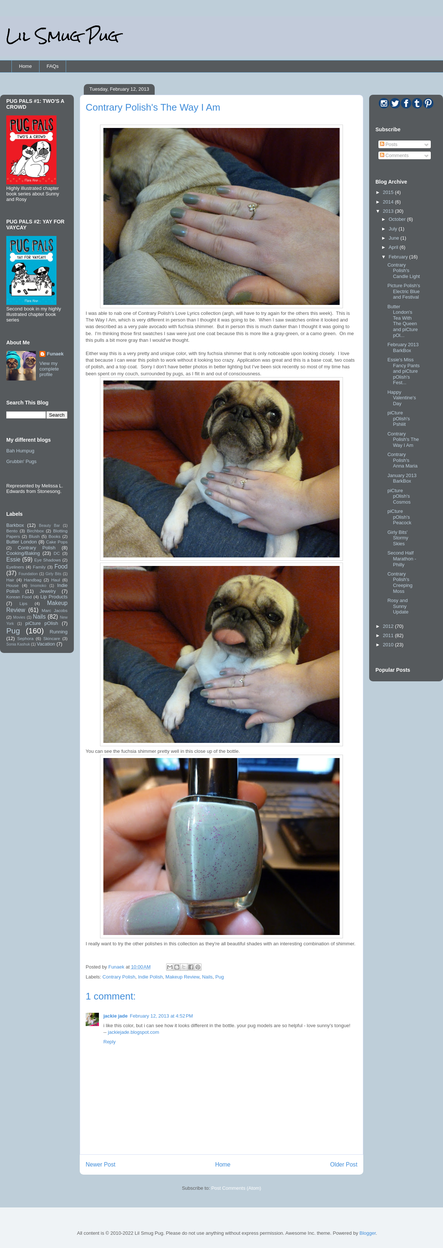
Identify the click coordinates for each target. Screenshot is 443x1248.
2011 (389, 635)
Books (54, 536)
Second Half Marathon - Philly (401, 558)
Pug (219, 977)
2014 (389, 202)
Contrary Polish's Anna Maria (402, 460)
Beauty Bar (49, 526)
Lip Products (54, 596)
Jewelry (48, 591)
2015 (389, 192)
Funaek (117, 967)
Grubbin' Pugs (21, 461)
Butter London (21, 542)
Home (25, 66)
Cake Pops (57, 541)
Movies (19, 617)
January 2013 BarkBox (401, 478)
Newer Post (101, 1164)
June (395, 238)
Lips (23, 603)
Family (39, 566)
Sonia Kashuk (18, 644)
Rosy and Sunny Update (397, 606)
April (394, 247)
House (12, 585)
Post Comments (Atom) (236, 1188)
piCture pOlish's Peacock (399, 516)
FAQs (53, 66)
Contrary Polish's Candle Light (403, 270)
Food (61, 566)
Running (59, 632)
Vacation (46, 644)
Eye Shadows (47, 559)
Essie (13, 559)
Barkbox (15, 525)
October (398, 219)
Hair (10, 579)
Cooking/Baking (23, 553)
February (399, 257)
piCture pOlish (41, 623)
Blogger (368, 1233)
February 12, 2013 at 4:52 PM (161, 1016)
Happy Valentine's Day (401, 397)
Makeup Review (182, 977)
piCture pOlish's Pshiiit (398, 418)
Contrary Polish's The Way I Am (403, 439)
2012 (389, 626)
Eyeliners (15, 566)
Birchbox (35, 530)
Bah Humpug (20, 450)
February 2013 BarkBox (403, 347)
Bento (12, 530)
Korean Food (19, 596)
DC (57, 553)
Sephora (25, 638)
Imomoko (39, 586)
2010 (389, 644)
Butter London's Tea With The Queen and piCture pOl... (402, 321)
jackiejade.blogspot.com (133, 1032)
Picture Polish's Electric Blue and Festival (403, 291)
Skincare (51, 638)
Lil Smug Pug (62, 36)
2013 (389, 211)
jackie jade (115, 1016)
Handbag (32, 579)
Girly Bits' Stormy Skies (397, 537)
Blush (34, 536)
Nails (207, 977)
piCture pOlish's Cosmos (399, 496)
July (394, 229)
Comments (394, 155)
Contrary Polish (119, 977)
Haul (55, 579)
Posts (389, 144)
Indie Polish (150, 977)
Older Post (343, 1164)
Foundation (28, 574)
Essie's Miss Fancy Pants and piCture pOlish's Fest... (403, 371)
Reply (109, 1041)
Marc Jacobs (55, 610)
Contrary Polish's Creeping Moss (399, 582)
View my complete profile (49, 369)
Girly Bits (53, 574)
